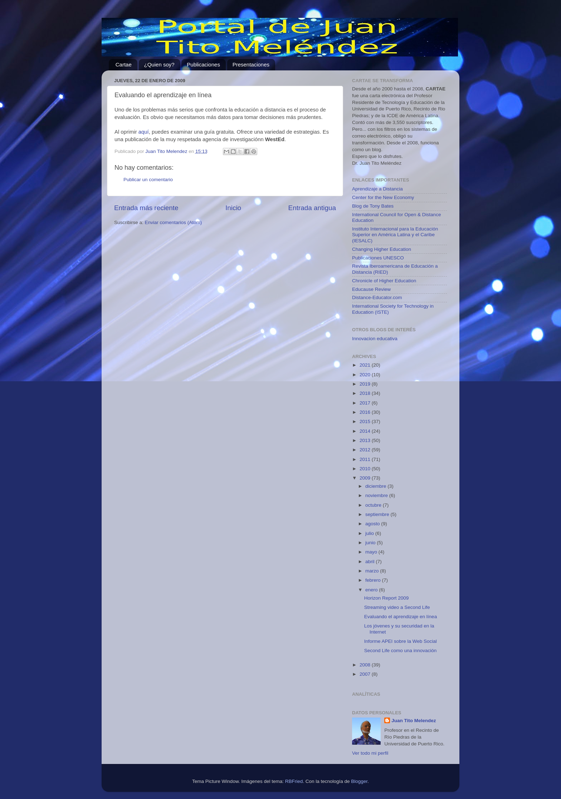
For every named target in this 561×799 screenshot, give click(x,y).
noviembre (377, 495)
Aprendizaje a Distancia (377, 189)
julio (370, 533)
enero (372, 589)
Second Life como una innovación (400, 650)
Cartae (124, 64)
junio (371, 542)
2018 (366, 393)
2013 (366, 440)
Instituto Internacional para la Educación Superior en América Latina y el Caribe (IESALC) (395, 234)
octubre (374, 505)
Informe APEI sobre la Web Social (400, 641)
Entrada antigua (312, 208)
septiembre (378, 514)
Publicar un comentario (148, 179)
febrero (373, 580)
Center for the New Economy (383, 197)
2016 (366, 412)
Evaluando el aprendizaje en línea (400, 616)
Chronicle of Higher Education (384, 280)
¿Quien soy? (159, 64)
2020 (366, 374)
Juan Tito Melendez (413, 720)
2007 (366, 674)
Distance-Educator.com (377, 297)
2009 (366, 478)
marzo (372, 571)
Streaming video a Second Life (397, 607)
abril (370, 561)
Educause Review (371, 289)
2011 (366, 459)
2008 (366, 665)
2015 (366, 421)
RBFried (294, 781)
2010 (366, 468)
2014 (366, 431)
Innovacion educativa (374, 338)
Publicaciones (203, 64)
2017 (366, 403)
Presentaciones (251, 64)
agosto (373, 523)
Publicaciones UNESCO (378, 257)
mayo (372, 552)
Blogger (359, 781)
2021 (366, 365)
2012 (366, 449)
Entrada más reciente (146, 208)
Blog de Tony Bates (373, 206)
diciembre (376, 486)
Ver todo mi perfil (370, 753)
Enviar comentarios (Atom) (173, 222)
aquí (143, 132)
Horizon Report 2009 (386, 598)
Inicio (233, 208)
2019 (366, 384)
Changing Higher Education (381, 249)
